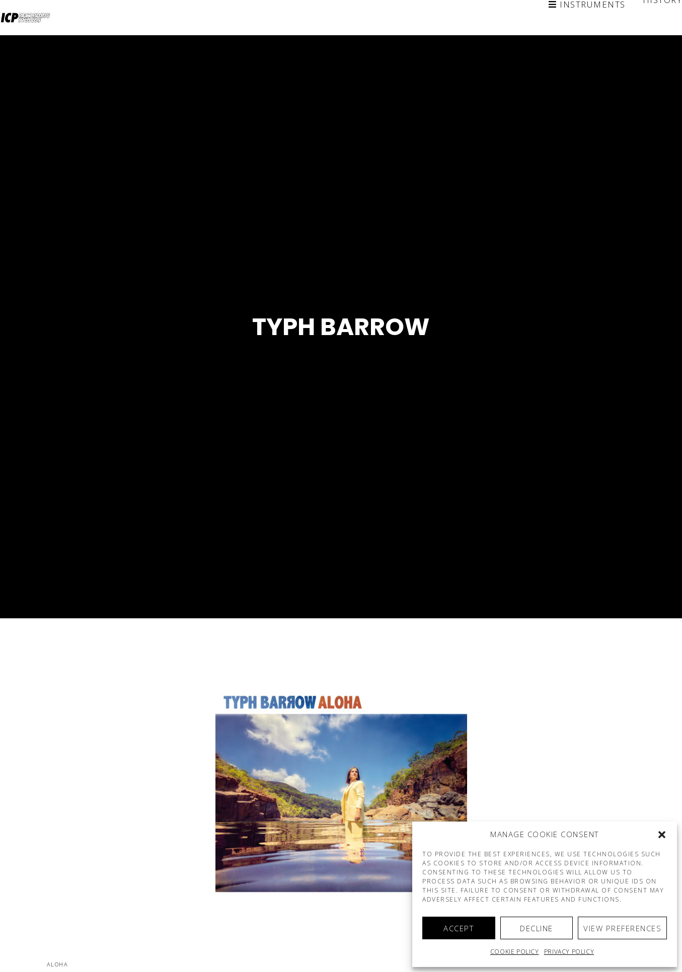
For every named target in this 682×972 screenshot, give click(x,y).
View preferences (622, 928)
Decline (536, 928)
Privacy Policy (569, 951)
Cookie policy (514, 951)
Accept (458, 928)
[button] (662, 835)
